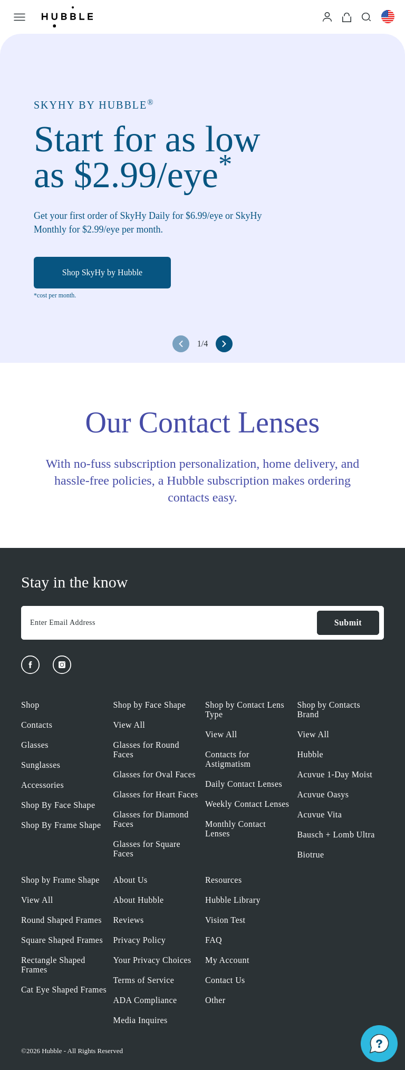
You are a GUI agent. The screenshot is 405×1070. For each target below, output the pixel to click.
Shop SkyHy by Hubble (102, 272)
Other (215, 1000)
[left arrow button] (180, 343)
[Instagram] (62, 665)
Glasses (35, 744)
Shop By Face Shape (58, 805)
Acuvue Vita (319, 814)
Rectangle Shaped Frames (53, 965)
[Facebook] (30, 665)
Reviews (128, 919)
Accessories (42, 784)
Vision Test (225, 919)
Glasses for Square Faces (147, 849)
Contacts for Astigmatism (227, 759)
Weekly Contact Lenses (247, 803)
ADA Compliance (145, 1000)
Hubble (310, 754)
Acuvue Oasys (323, 794)
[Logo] (67, 16)
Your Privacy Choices (152, 960)
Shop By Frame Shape (61, 825)
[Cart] (346, 16)
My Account (227, 960)
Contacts (36, 724)
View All (129, 724)
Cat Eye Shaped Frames (64, 989)
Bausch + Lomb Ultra (336, 834)
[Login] (327, 16)
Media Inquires (140, 1020)
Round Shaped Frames (61, 919)
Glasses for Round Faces (146, 749)
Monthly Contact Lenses (235, 829)
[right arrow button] (224, 343)
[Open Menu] (19, 17)
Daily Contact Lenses (243, 783)
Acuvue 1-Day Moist (335, 774)
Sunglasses (40, 764)
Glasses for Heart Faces (155, 794)
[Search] (366, 16)
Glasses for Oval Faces (154, 774)
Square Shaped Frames (62, 940)
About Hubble (138, 899)
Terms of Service (144, 980)
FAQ (213, 940)
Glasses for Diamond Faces (151, 819)
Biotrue (310, 854)
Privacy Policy (139, 940)
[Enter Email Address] (169, 623)
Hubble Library (233, 899)
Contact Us (225, 980)
